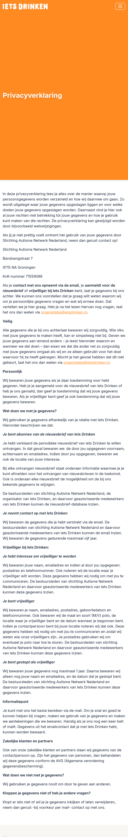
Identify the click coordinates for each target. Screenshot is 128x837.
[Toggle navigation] (120, 6)
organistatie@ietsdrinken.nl (64, 312)
